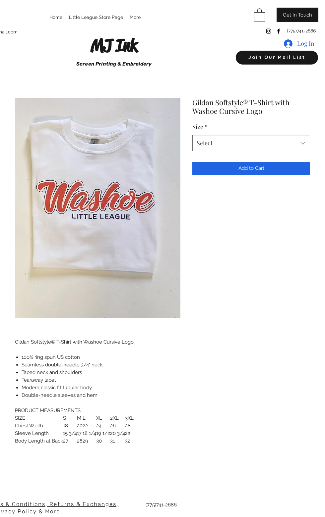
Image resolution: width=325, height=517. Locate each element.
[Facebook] (278, 31)
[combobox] (251, 143)
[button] (259, 15)
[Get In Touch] (297, 15)
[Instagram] (268, 31)
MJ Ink (114, 45)
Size (200, 127)
